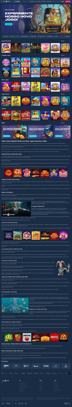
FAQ (40, 388)
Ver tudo (62, 55)
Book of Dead (56, 383)
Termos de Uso (21, 382)
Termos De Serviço (22, 388)
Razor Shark (56, 385)
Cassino (17, 1)
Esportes (24, 1)
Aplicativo (44, 1)
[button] (3, 19)
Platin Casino (42, 382)
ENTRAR (62, 1)
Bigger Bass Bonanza (57, 390)
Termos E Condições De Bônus (24, 386)
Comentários (21, 391)
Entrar (32, 1)
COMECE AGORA (9, 24)
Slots (36, 1)
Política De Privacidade (23, 383)
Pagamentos (49, 1)
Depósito (68, 1)
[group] (5, 36)
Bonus (39, 1)
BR (66, 403)
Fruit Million (56, 386)
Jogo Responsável (22, 385)
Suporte (41, 390)
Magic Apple (56, 388)
